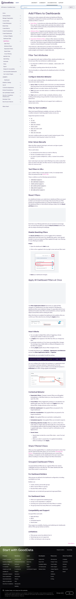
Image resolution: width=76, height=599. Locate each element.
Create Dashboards (7, 33)
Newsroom (65, 569)
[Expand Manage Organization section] (21, 18)
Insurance (17, 574)
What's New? (6, 106)
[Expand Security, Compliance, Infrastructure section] (21, 96)
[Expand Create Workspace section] (21, 23)
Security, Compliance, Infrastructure (8, 96)
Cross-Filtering (7, 53)
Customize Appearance (8, 87)
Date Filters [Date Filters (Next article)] (71, 543)
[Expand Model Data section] (21, 26)
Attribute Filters (8, 46)
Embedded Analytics (7, 574)
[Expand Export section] (21, 67)
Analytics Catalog (7, 82)
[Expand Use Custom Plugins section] (21, 74)
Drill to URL (46, 174)
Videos (52, 571)
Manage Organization (8, 18)
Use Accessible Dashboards (10, 71)
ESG (16, 581)
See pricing (69, 549)
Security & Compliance (8, 583)
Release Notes (42, 569)
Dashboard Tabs (7, 38)
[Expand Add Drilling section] (21, 59)
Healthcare (17, 566)
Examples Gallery (43, 564)
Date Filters (7, 43)
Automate (5, 61)
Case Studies (54, 564)
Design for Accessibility (9, 69)
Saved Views (7, 51)
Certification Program (32, 569)
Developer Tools (6, 99)
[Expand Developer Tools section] (21, 99)
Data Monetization (7, 579)
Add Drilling (6, 58)
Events (52, 576)
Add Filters (6, 41)
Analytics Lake (6, 564)
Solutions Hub (18, 559)
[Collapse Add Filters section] (21, 41)
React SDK (41, 561)
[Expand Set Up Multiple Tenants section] (21, 93)
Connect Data (6, 20)
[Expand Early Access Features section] (21, 102)
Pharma (16, 579)
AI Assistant (5, 566)
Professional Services (20, 561)
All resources (54, 559)
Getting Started (6, 15)
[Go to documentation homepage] (7, 2)
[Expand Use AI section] (21, 85)
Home (4, 13)
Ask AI (72, 7)
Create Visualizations (8, 31)
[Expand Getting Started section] (21, 16)
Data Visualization (7, 576)
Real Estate (17, 576)
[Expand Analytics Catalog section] (21, 83)
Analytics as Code (7, 569)
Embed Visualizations (8, 90)
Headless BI (5, 571)
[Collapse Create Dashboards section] (21, 34)
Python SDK (41, 559)
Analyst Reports (54, 569)
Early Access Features (8, 101)
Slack (28, 564)
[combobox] (41, 7)
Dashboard (6, 80)
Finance (16, 571)
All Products (4, 7)
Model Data (5, 26)
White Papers (54, 566)
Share (4, 64)
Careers (64, 566)
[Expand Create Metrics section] (21, 28)
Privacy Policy (54, 591)
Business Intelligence (7, 561)
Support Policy (70, 591)
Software (17, 564)
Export (5, 66)
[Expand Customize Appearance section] (21, 88)
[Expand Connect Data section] (21, 21)
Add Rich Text (6, 56)
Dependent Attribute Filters (38, 39)
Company (65, 559)
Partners (65, 564)
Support (61, 2)
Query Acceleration (7, 581)
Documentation (52, 2)
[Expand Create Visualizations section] (21, 31)
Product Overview (7, 559)
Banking (16, 586)
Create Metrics (6, 28)
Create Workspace (7, 23)
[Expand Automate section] (21, 61)
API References (42, 566)
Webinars (53, 574)
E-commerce (18, 569)
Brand (64, 571)
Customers (65, 561)
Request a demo (60, 549)
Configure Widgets (8, 36)
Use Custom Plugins (8, 74)
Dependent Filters (8, 48)
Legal (62, 591)
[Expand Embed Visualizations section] (21, 90)
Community (42, 2)
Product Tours (54, 561)
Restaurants (17, 583)
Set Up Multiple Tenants (8, 92)
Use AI (4, 85)
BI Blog (52, 579)
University (34, 2)
